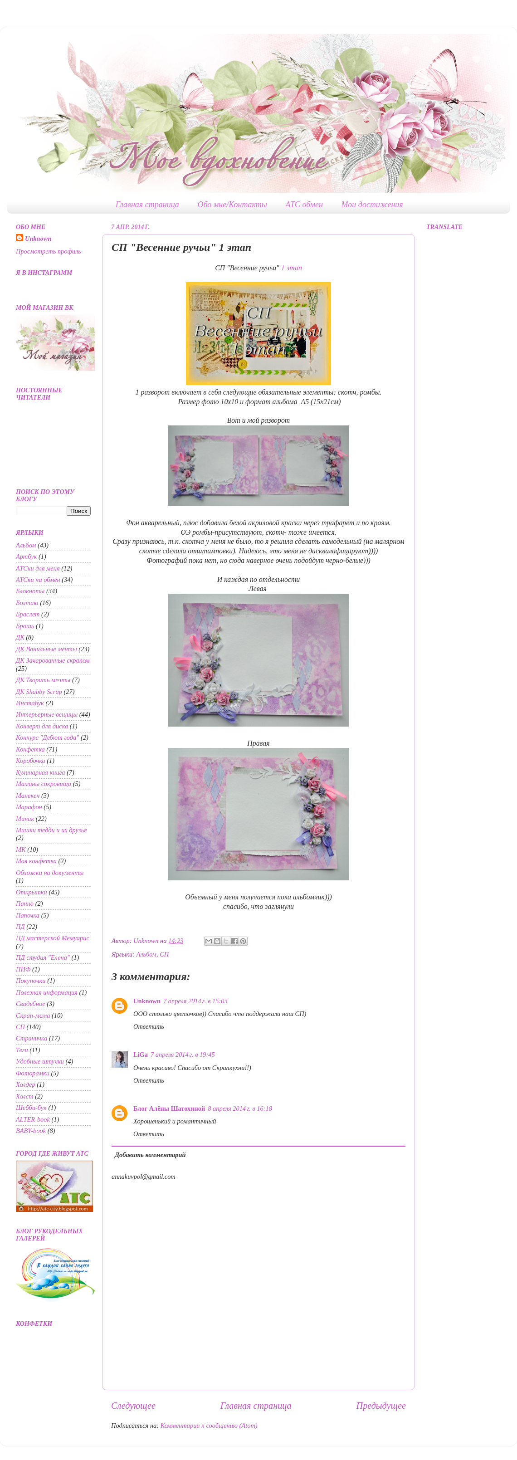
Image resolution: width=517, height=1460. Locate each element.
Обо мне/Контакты (232, 204)
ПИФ (23, 969)
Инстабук (30, 703)
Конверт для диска (42, 726)
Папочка (27, 915)
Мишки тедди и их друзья (51, 830)
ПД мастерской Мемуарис (52, 938)
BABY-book (31, 1130)
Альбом (146, 954)
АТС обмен (304, 204)
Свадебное (30, 1003)
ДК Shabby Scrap (39, 691)
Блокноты (30, 591)
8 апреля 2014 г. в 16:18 (240, 1108)
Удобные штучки (40, 1061)
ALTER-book (33, 1119)
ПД (20, 926)
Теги (22, 1050)
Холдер (25, 1084)
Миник (25, 818)
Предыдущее (381, 1406)
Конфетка (30, 749)
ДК (20, 637)
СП (164, 954)
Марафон (29, 807)
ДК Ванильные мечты (46, 649)
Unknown (147, 1001)
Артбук (26, 556)
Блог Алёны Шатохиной (169, 1108)
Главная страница (147, 204)
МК (21, 849)
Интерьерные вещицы (47, 714)
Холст (25, 1096)
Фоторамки (32, 1073)
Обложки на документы (50, 872)
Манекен (27, 795)
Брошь (25, 626)
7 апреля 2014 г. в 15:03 (195, 1001)
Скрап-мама (33, 1015)
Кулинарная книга (40, 772)
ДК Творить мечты (43, 680)
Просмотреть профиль (48, 251)
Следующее (133, 1406)
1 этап (291, 268)
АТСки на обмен (38, 579)
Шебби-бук (31, 1107)
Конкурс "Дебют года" (47, 737)
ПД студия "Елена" (43, 957)
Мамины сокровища (43, 783)
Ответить (148, 1026)
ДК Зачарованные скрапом (53, 660)
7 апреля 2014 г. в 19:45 (183, 1054)
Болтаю (27, 602)
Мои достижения (372, 204)
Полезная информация (47, 992)
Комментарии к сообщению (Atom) (209, 1425)
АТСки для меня (38, 568)
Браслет (28, 614)
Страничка (31, 1038)
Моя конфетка (36, 860)
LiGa (140, 1054)
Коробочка (30, 760)
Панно (25, 903)
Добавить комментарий (150, 1154)
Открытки (31, 892)
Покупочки (31, 980)
